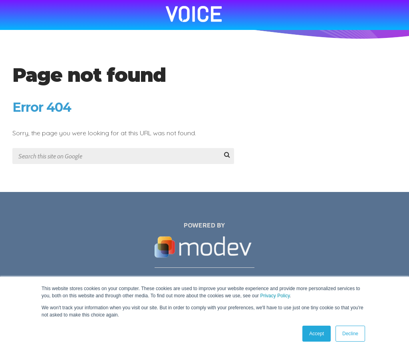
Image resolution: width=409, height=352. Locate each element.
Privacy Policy (275, 296)
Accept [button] (316, 333)
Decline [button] (350, 333)
